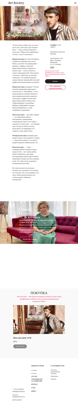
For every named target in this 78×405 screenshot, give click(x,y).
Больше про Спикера (29, 239)
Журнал (34, 384)
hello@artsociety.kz (19, 391)
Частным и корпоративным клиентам (55, 371)
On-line (34, 376)
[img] (18, 371)
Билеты (55, 81)
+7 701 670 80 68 (18, 389)
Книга (33, 391)
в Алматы (34, 370)
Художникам (54, 376)
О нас (33, 387)
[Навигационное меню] (75, 3)
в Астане (33, 373)
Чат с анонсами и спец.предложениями (55, 87)
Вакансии (53, 379)
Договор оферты (17, 400)
